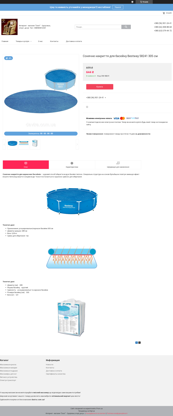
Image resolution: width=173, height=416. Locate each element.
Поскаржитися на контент (96, 413)
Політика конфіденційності (117, 413)
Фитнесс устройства (8, 377)
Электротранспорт (8, 380)
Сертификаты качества (55, 374)
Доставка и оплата (74, 41)
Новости (49, 365)
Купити (100, 87)
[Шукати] (126, 27)
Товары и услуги (22, 41)
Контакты (54, 41)
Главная (5, 41)
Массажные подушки (9, 371)
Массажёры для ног (8, 374)
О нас (40, 41)
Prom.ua (99, 409)
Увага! (118, 7)
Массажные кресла (8, 365)
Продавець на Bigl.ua (86, 411)
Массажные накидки (8, 368)
